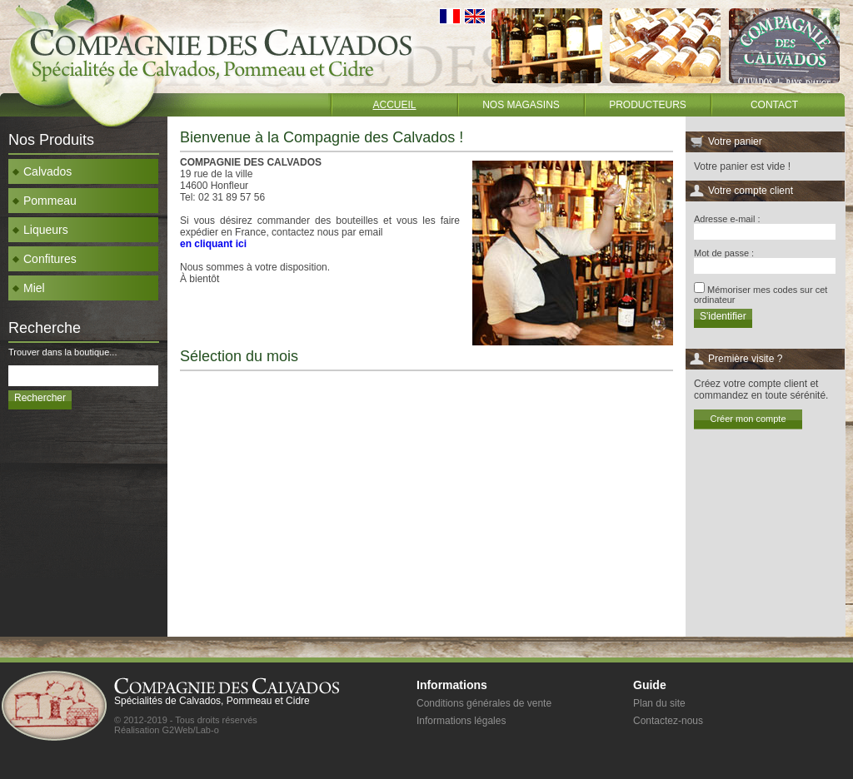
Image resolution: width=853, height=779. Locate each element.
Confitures (44, 258)
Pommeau (44, 200)
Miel (28, 288)
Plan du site (659, 703)
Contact (774, 105)
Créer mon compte (748, 419)
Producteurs (647, 105)
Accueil (394, 105)
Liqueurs (40, 229)
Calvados (42, 171)
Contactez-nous (668, 721)
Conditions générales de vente (484, 703)
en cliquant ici (213, 244)
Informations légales (461, 721)
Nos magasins (521, 105)
